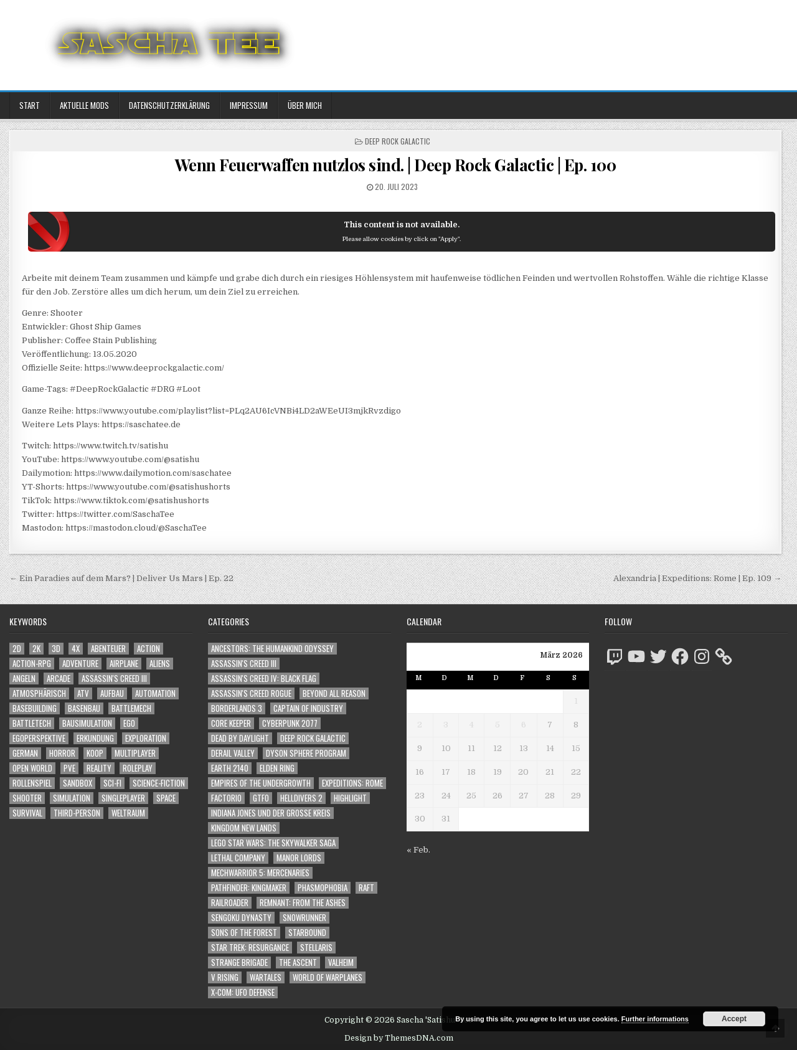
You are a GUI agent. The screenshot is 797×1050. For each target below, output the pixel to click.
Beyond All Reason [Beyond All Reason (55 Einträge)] (334, 693)
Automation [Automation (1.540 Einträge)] (155, 693)
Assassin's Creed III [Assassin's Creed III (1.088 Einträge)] (114, 678)
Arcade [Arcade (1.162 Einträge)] (58, 678)
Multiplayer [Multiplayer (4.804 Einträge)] (135, 753)
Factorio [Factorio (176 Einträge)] (226, 798)
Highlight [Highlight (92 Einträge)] (350, 798)
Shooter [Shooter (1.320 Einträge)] (27, 798)
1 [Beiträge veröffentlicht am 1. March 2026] (576, 701)
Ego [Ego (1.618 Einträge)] (129, 723)
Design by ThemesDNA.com (398, 1038)
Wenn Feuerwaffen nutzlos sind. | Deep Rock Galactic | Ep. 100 (395, 165)
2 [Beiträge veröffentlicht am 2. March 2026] (419, 724)
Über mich (305, 105)
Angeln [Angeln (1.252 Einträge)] (23, 678)
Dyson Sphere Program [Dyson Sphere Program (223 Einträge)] (306, 753)
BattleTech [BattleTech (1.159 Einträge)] (31, 723)
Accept (734, 1019)
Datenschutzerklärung (169, 105)
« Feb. (418, 849)
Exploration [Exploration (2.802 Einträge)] (145, 738)
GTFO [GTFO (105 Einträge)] (261, 798)
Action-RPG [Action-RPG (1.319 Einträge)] (31, 663)
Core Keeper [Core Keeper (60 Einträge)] (231, 723)
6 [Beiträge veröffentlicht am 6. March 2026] (523, 724)
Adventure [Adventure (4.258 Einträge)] (80, 663)
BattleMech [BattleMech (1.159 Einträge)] (131, 708)
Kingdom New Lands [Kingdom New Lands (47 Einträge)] (243, 828)
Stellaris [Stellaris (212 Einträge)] (316, 947)
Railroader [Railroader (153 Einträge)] (229, 903)
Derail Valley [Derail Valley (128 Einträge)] (233, 753)
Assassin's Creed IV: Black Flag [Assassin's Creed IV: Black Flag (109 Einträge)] (263, 678)
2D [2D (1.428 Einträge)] (16, 649)
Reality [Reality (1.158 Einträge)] (99, 768)
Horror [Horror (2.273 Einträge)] (62, 753)
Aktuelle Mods (84, 105)
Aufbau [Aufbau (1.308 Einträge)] (112, 693)
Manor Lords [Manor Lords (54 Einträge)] (298, 858)
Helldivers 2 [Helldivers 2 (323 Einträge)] (301, 798)
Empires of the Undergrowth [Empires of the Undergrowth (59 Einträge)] (261, 783)
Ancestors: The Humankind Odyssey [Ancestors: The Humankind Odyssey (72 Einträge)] (272, 649)
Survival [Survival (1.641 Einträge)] (27, 813)
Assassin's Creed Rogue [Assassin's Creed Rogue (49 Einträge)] (251, 693)
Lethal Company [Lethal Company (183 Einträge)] (238, 858)
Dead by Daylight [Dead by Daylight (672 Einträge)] (240, 738)
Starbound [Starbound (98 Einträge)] (307, 933)
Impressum (249, 105)
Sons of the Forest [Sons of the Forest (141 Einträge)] (244, 933)
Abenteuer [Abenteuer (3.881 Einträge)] (108, 649)
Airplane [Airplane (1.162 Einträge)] (124, 663)
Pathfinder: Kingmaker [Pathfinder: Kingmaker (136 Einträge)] (248, 888)
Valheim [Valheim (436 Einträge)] (341, 962)
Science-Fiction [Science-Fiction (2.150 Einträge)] (159, 783)
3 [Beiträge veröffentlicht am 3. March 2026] (445, 724)
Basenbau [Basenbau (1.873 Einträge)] (84, 708)
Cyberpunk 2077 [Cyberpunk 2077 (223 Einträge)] (290, 723)
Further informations (655, 1019)
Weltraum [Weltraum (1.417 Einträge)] (128, 813)
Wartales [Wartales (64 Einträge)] (265, 977)
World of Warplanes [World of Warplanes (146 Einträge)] (327, 977)
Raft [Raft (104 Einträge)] (366, 888)
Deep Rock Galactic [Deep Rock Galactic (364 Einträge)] (313, 738)
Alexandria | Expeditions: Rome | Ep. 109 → (697, 578)
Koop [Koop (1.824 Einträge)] (95, 753)
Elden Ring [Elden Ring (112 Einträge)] (277, 768)
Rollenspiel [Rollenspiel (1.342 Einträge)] (32, 783)
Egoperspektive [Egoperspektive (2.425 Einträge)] (38, 738)
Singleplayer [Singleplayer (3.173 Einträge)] (123, 798)
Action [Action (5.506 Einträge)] (148, 649)
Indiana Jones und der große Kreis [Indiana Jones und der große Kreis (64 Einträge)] (271, 813)
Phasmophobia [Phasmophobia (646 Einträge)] (322, 888)
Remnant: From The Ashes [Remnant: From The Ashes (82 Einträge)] (303, 903)
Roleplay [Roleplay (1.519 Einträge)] (138, 768)
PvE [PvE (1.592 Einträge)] (69, 768)
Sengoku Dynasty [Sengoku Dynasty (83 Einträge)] (241, 918)
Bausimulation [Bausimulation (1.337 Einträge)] (87, 723)
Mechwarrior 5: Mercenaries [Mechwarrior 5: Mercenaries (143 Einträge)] (260, 873)
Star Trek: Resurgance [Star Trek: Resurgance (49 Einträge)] (250, 947)
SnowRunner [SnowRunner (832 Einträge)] (304, 918)
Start (29, 105)
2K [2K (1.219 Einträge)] (36, 649)
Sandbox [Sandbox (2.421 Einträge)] (77, 783)
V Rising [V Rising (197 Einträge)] (224, 977)
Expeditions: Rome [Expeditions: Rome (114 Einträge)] (352, 783)
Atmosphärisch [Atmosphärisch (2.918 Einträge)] (39, 693)
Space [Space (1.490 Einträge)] (166, 798)
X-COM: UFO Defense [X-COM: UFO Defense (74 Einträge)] (243, 992)
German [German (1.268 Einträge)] (25, 753)
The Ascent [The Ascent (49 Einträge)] (298, 962)
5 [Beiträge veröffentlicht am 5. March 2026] (497, 724)
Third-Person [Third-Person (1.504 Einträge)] (77, 813)
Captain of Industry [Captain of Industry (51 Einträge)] (308, 708)
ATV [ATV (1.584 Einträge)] (83, 693)
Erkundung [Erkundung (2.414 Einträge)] (95, 738)
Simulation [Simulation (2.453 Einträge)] (71, 798)
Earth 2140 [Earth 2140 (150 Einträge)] (229, 768)
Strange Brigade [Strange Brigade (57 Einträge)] (239, 962)
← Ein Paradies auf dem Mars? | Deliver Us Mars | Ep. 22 (121, 578)
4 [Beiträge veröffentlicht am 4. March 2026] (471, 724)
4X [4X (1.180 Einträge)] (76, 649)
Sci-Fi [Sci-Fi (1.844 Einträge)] (112, 783)
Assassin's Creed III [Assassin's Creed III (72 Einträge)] (243, 663)
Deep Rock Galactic (397, 141)
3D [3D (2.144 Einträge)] (56, 649)
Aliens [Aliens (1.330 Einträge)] (159, 663)
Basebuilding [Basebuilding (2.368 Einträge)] (34, 708)
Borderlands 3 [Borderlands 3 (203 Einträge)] (236, 708)
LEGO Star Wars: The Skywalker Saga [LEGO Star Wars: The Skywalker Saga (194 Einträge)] (273, 843)
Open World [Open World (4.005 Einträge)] (32, 768)
